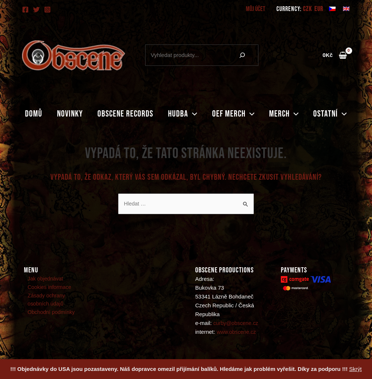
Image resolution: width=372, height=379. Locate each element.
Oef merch (236, 114)
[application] (192, 114)
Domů (24, 113)
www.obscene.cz (237, 332)
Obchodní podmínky (48, 314)
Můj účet (256, 9)
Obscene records (122, 113)
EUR (318, 9)
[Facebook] (25, 9)
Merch (289, 114)
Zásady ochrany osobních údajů (55, 301)
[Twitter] (36, 9)
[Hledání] (242, 55)
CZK (307, 9)
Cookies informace (46, 288)
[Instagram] (47, 9)
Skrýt (355, 369)
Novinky (64, 113)
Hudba (182, 114)
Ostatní (338, 114)
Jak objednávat (42, 279)
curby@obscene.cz (236, 323)
